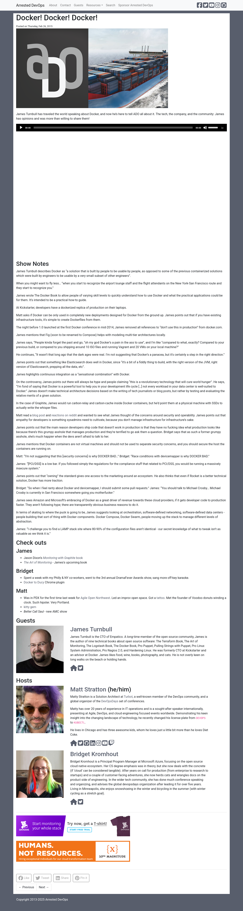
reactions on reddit (64, 415)
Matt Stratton (88, 689)
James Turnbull (91, 629)
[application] (121, 127)
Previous (26, 887)
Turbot (128, 696)
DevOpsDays (109, 701)
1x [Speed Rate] (222, 128)
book (63, 558)
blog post (38, 415)
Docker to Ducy (34, 582)
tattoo (160, 598)
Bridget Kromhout (94, 754)
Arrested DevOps (30, 5)
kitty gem (30, 607)
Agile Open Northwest (95, 598)
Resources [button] (93, 5)
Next (44, 887)
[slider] (113, 128)
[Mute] (205, 127)
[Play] (21, 127)
